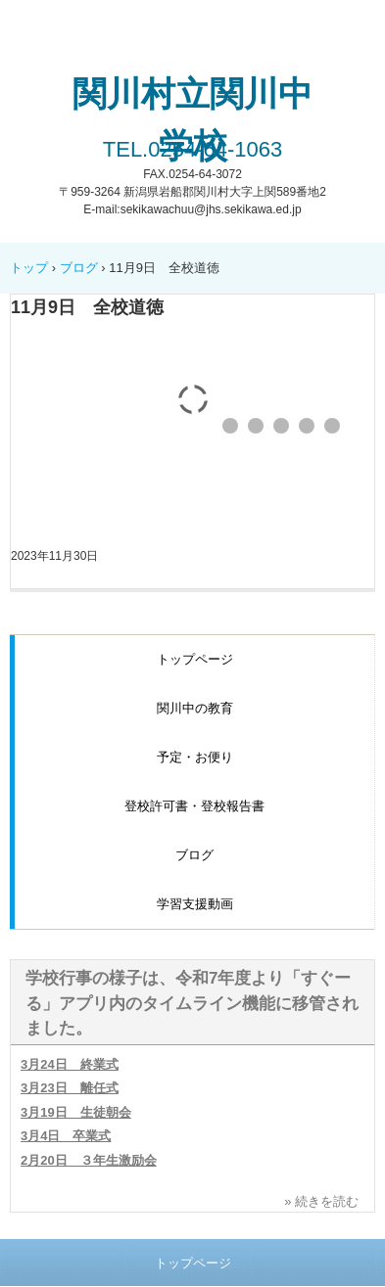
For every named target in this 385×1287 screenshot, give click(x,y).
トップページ (195, 659)
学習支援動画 (195, 903)
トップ (29, 267)
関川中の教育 (195, 708)
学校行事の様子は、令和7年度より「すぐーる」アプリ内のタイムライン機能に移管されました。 (192, 1003)
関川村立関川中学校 (192, 119)
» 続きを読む (321, 1201)
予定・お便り (195, 757)
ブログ (79, 267)
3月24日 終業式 (70, 1064)
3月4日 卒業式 (66, 1135)
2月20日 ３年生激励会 (89, 1160)
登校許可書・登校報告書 (194, 806)
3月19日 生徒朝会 (76, 1112)
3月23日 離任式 (70, 1087)
